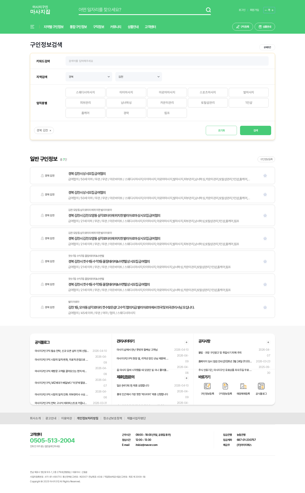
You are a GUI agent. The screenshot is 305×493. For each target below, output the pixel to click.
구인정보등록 (266, 159)
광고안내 (51, 418)
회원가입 (254, 9)
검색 (255, 130)
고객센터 (150, 27)
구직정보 (98, 27)
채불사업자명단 (136, 418)
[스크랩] (265, 175)
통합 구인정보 (78, 27)
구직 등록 (244, 26)
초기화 (221, 130)
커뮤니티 (115, 27)
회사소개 (35, 418)
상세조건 (267, 47)
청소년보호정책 (112, 418)
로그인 (242, 9)
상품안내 (133, 27)
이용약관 (66, 418)
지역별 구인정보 (54, 27)
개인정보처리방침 (87, 418)
